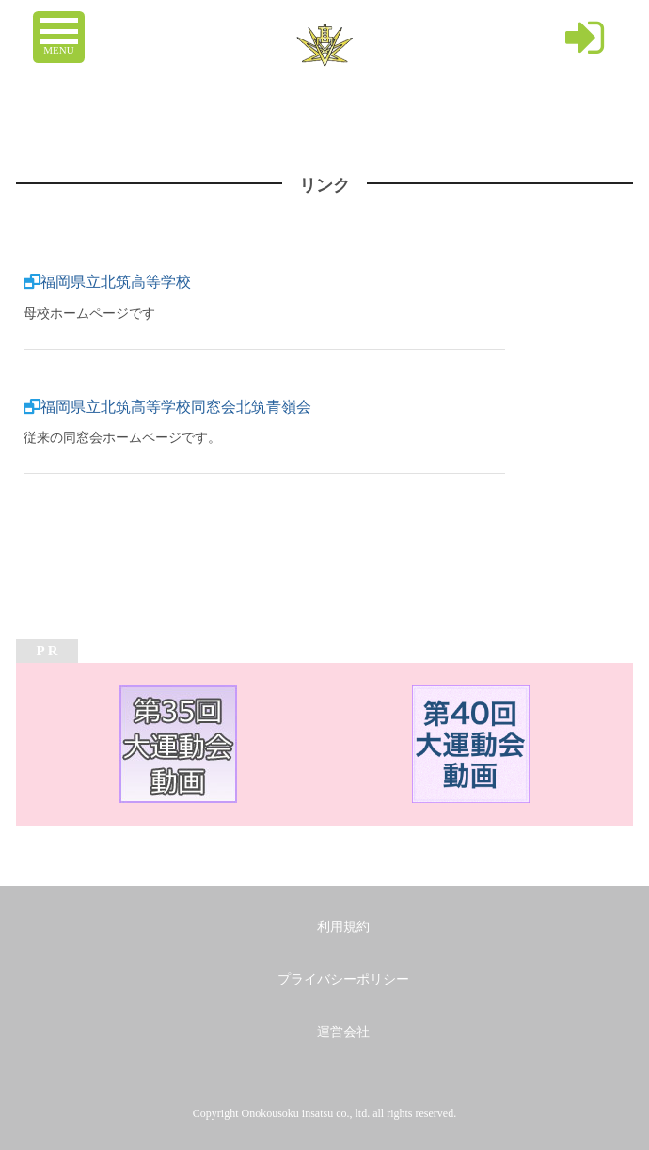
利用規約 (343, 927)
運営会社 (343, 1032)
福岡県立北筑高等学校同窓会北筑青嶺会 (175, 407)
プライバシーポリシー (343, 979)
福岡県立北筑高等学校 (115, 282)
